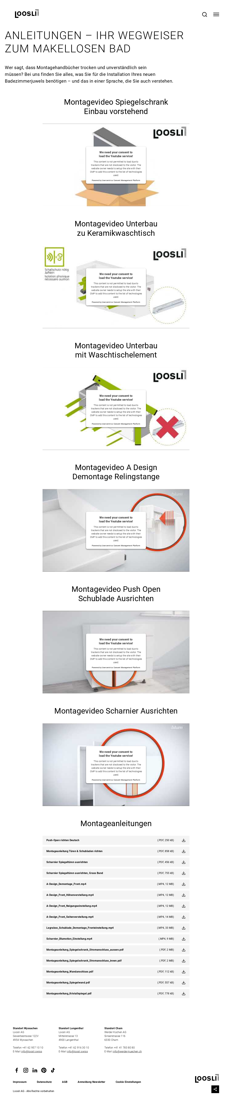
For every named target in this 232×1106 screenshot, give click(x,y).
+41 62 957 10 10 (33, 1047)
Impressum (20, 1081)
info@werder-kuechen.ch (127, 1051)
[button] (17, 1070)
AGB (64, 1081)
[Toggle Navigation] (216, 14)
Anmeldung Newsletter (91, 1081)
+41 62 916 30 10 (79, 1047)
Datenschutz (44, 1081)
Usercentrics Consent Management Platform (121, 180)
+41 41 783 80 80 (124, 1047)
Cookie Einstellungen (128, 1081)
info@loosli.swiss (31, 1051)
